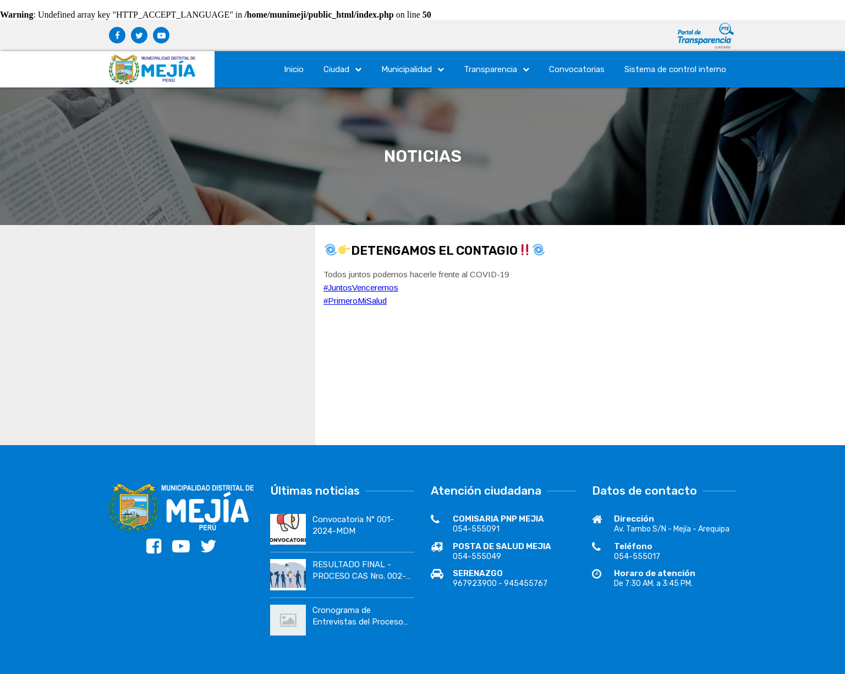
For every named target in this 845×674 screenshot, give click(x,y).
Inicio (294, 69)
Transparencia (496, 69)
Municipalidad (412, 69)
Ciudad (342, 69)
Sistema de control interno (675, 69)
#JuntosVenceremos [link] (360, 287)
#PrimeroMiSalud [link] (355, 300)
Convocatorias (577, 69)
